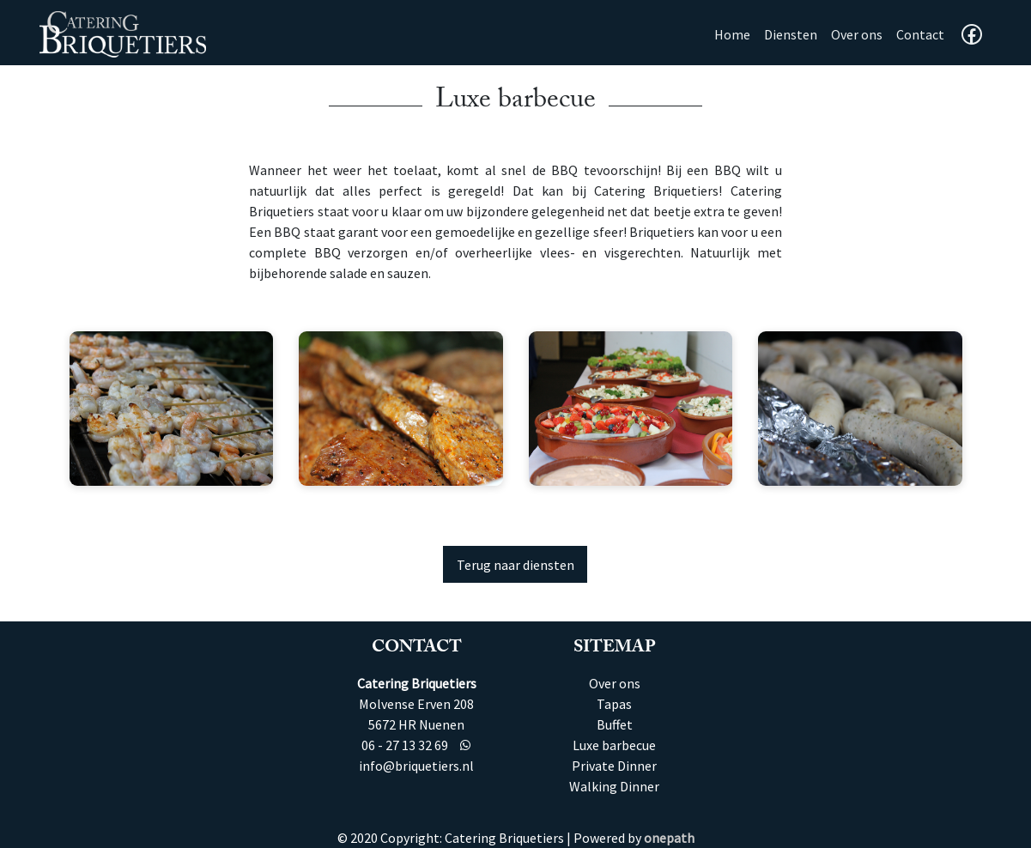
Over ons (856, 34)
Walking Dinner (614, 786)
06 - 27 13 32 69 (404, 745)
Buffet (615, 724)
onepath (669, 837)
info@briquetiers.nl (416, 765)
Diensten (790, 34)
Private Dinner (614, 765)
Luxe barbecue (614, 745)
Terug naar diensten (515, 564)
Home (735, 33)
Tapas (614, 703)
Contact (920, 34)
